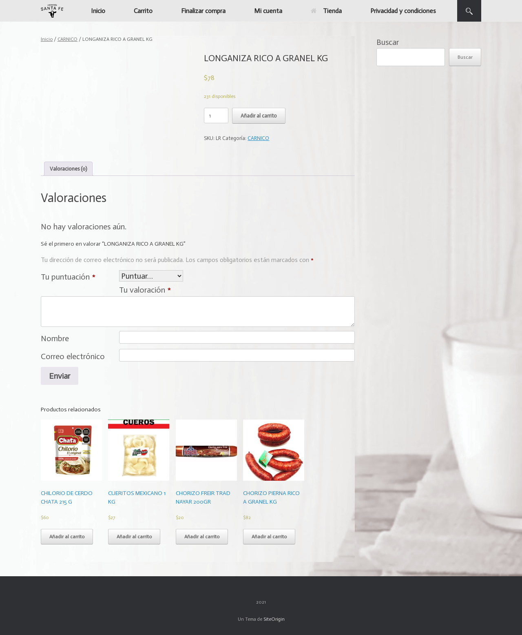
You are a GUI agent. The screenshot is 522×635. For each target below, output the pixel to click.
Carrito (143, 11)
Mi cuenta (268, 11)
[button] (469, 11)
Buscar (387, 42)
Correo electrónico (73, 356)
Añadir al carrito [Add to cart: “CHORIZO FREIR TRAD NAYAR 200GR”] (201, 537)
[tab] (68, 169)
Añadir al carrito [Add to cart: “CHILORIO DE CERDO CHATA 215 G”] (66, 537)
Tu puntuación (68, 277)
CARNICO (67, 39)
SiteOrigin (274, 619)
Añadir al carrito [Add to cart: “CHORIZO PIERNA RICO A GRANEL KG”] (269, 537)
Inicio (98, 11)
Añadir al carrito (259, 116)
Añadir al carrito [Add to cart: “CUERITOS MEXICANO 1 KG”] (134, 537)
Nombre (55, 338)
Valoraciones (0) (68, 169)
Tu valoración (145, 290)
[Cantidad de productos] (216, 115)
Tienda (326, 11)
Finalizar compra (203, 11)
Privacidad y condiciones (403, 11)
